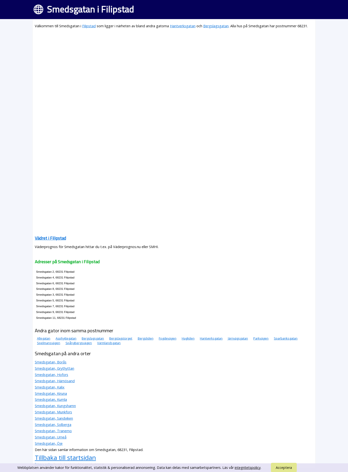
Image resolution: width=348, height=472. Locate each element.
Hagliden (188, 338)
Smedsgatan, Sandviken (54, 418)
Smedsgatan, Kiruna (51, 393)
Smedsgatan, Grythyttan (54, 368)
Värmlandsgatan (109, 343)
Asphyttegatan (66, 338)
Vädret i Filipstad (50, 238)
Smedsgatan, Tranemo (53, 431)
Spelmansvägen (48, 343)
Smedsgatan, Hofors (51, 374)
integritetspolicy (248, 467)
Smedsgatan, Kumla (51, 399)
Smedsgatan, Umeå (50, 437)
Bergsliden (145, 338)
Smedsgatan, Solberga (53, 424)
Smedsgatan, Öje (49, 443)
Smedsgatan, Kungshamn (55, 405)
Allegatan (43, 338)
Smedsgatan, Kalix (50, 387)
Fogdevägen (167, 338)
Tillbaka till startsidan (65, 457)
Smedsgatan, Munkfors (53, 412)
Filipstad (89, 26)
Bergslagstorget (120, 338)
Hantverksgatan (183, 26)
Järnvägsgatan (238, 338)
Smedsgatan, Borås (50, 362)
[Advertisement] (174, 66)
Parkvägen (260, 338)
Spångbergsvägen (78, 343)
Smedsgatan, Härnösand (55, 381)
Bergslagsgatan (216, 26)
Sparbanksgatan (285, 338)
